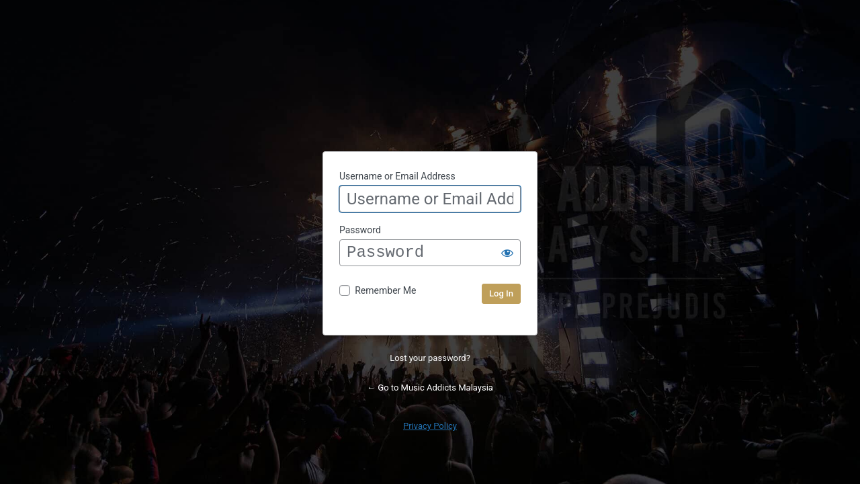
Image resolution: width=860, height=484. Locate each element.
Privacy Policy (430, 426)
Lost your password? (430, 358)
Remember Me (385, 290)
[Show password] (507, 252)
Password (360, 230)
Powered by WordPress (430, 84)
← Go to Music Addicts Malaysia (430, 387)
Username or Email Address (397, 176)
